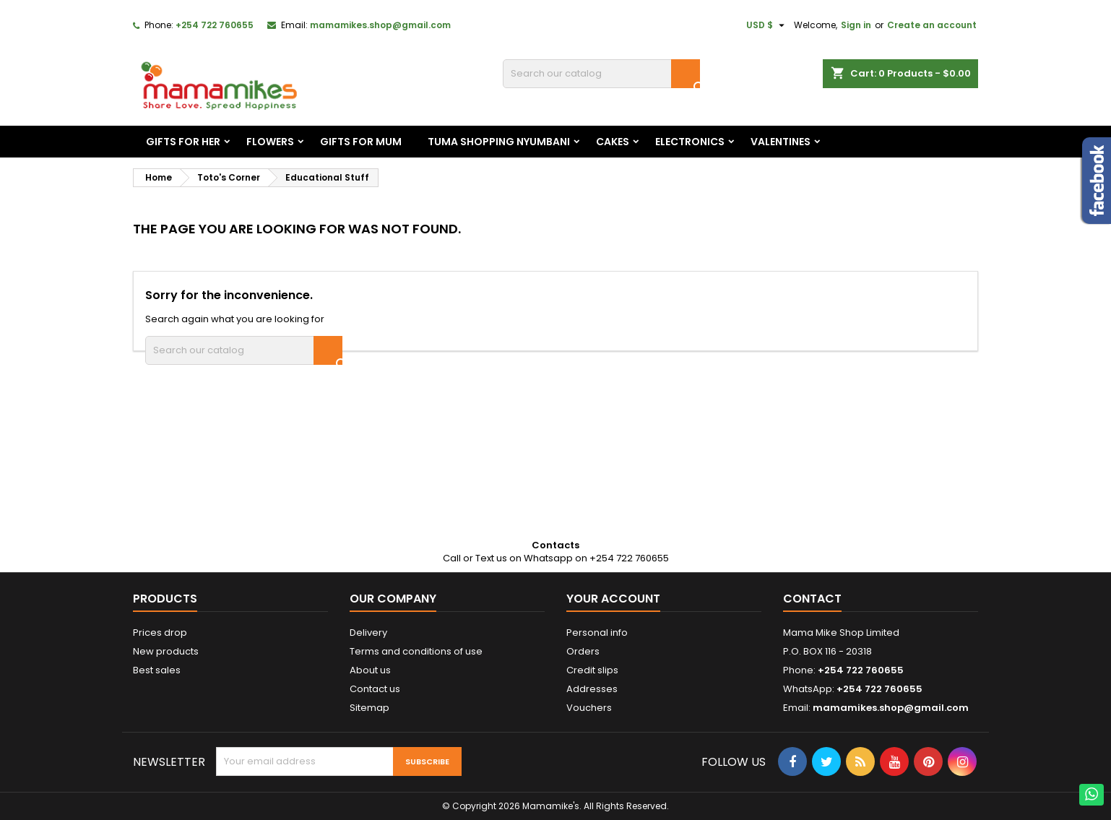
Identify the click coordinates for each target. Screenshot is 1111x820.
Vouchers (589, 708)
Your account (613, 598)
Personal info (597, 632)
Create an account (932, 25)
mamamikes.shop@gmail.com (380, 25)
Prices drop (160, 632)
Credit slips (592, 670)
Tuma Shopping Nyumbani (499, 141)
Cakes (612, 141)
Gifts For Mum (361, 141)
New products (166, 651)
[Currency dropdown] (767, 25)
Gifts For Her (183, 141)
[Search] (601, 73)
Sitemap (369, 708)
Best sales (157, 670)
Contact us (375, 689)
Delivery (368, 632)
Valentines (780, 141)
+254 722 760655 (215, 25)
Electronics (690, 141)
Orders (583, 651)
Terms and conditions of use (416, 651)
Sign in (856, 25)
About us (370, 670)
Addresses (592, 689)
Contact (812, 598)
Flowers (270, 141)
